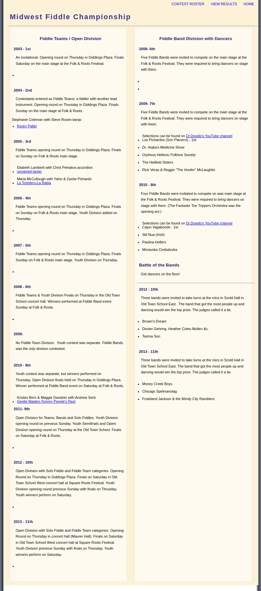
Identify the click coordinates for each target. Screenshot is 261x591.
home (248, 4)
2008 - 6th (22, 287)
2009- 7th (147, 104)
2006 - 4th (22, 198)
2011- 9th (22, 409)
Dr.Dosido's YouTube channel (209, 136)
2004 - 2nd (23, 90)
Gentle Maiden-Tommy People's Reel (46, 401)
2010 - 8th (22, 365)
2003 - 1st (22, 49)
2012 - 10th (23, 462)
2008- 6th (147, 49)
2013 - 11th (23, 522)
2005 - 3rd (22, 141)
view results (224, 4)
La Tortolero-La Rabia (34, 183)
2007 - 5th (22, 245)
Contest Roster (188, 4)
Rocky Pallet (27, 126)
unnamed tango (29, 171)
